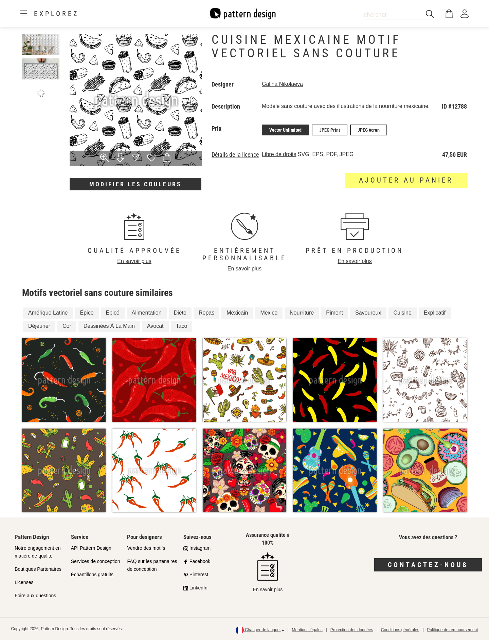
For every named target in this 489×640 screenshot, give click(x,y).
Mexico (268, 313)
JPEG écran (369, 130)
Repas (206, 313)
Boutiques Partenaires (38, 569)
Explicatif (435, 313)
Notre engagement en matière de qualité (37, 552)
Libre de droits (279, 154)
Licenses (24, 582)
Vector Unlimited (285, 130)
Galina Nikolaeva (282, 84)
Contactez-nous (428, 565)
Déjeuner (39, 326)
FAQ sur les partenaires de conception (152, 565)
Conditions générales (400, 629)
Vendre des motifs (146, 548)
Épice (87, 313)
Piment (334, 313)
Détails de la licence (235, 154)
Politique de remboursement (452, 629)
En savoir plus (134, 261)
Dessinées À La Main (109, 326)
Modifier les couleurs (135, 184)
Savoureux (368, 313)
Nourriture (302, 313)
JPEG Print (329, 130)
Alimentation (147, 313)
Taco (181, 326)
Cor (66, 326)
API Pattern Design (91, 548)
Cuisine (403, 313)
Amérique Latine (48, 313)
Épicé (113, 313)
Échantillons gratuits (92, 574)
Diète (180, 313)
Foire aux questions (35, 595)
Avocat (155, 326)
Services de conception (95, 561)
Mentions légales (307, 629)
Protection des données (351, 629)
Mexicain (237, 313)
